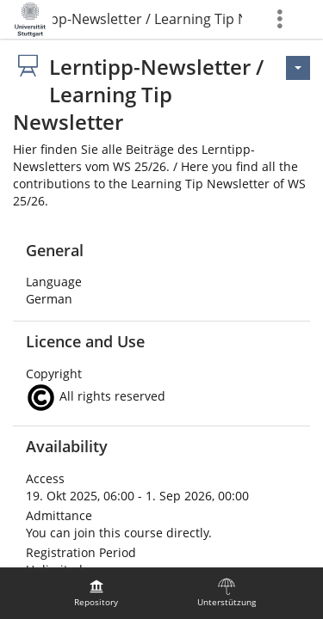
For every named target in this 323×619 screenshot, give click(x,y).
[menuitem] (96, 593)
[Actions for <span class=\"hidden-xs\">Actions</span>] (298, 68)
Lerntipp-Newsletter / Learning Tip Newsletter (147, 18)
